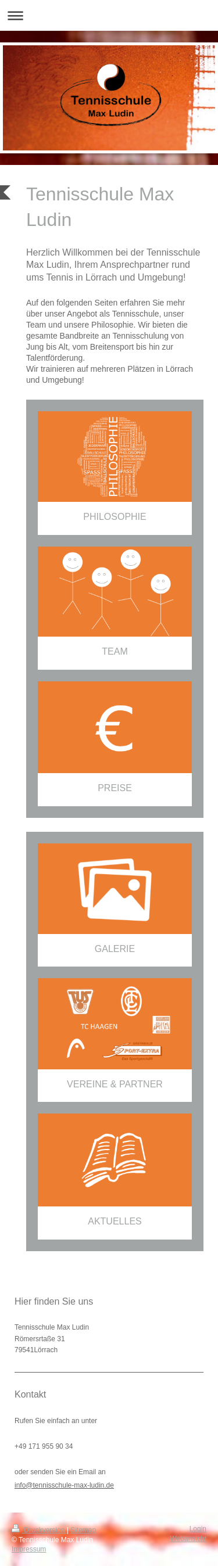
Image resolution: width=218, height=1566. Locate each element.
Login (198, 1529)
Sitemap (83, 1530)
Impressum (29, 1549)
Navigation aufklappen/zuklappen (109, 15)
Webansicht (188, 1539)
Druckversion (39, 1530)
